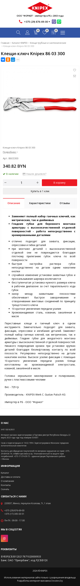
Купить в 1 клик (40, 191)
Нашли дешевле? (34, 174)
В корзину (59, 182)
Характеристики (40, 203)
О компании (7, 481)
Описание (13, 203)
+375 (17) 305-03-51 (14, 514)
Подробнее (10, 152)
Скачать (5, 489)
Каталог (5, 472)
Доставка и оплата (10, 476)
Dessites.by (57, 580)
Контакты (6, 485)
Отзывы (65, 203)
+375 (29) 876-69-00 (14, 510)
